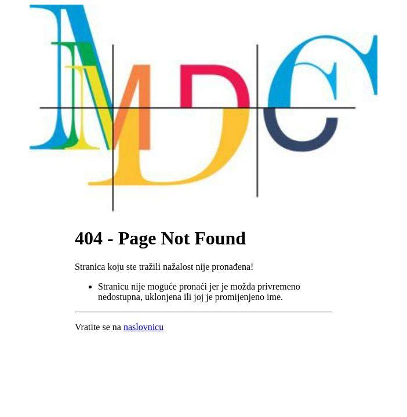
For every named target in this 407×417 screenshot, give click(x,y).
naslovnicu (143, 327)
